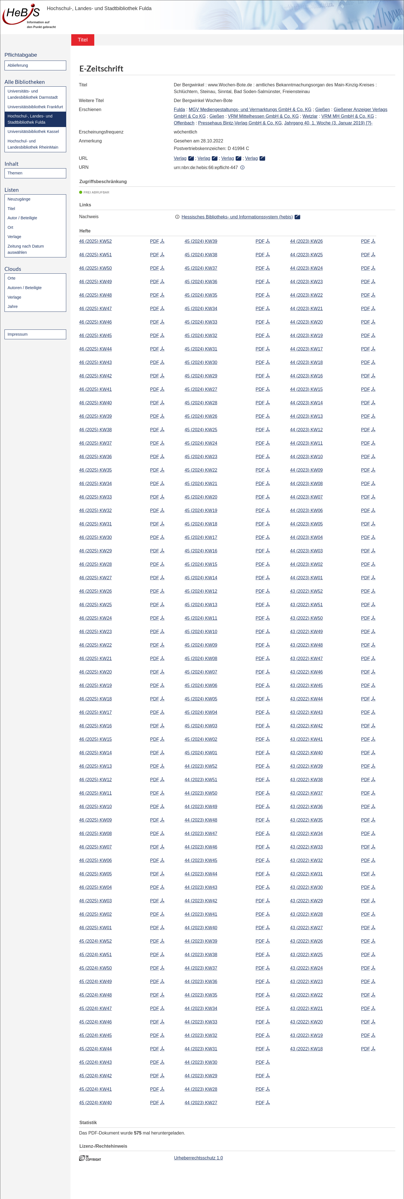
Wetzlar (310, 116)
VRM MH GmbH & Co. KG (348, 116)
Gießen (322, 109)
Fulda (179, 109)
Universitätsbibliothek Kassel (33, 131)
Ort (10, 227)
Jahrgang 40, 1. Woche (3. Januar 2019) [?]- (328, 123)
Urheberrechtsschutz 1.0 (198, 1158)
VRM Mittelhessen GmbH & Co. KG (263, 116)
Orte (11, 278)
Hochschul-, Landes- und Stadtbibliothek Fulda (30, 119)
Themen (15, 173)
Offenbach (184, 123)
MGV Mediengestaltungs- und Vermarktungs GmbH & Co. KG (250, 109)
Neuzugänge (19, 199)
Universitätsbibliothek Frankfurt (35, 107)
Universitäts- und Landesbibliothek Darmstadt (33, 94)
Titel (11, 208)
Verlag (180, 158)
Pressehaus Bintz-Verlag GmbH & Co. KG (240, 123)
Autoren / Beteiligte (25, 287)
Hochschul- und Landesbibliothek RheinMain (33, 144)
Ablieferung (18, 65)
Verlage (14, 236)
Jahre (13, 306)
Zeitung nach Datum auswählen (26, 249)
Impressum (17, 334)
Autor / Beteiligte (22, 218)
